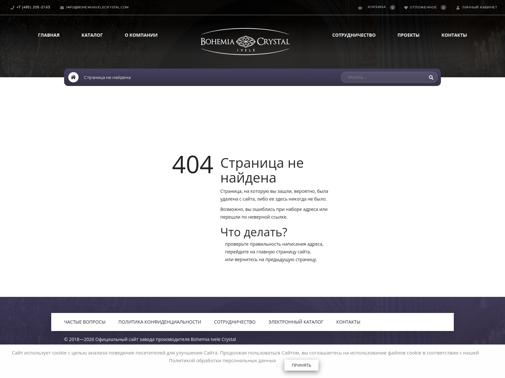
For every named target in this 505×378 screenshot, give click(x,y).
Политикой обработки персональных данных (222, 360)
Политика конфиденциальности (160, 322)
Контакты (454, 35)
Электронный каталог (296, 322)
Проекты (408, 35)
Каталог (92, 35)
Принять (301, 365)
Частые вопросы (85, 322)
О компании (141, 35)
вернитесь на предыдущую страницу (275, 259)
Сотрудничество (354, 35)
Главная (49, 35)
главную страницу (276, 252)
